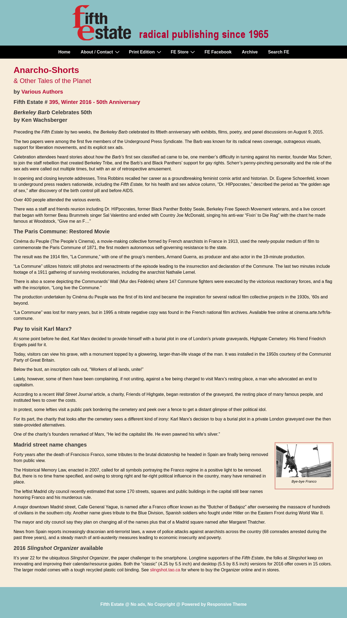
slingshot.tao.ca (165, 570)
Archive (250, 52)
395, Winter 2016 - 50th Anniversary (94, 102)
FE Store (184, 52)
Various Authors (42, 92)
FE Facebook (218, 52)
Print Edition (146, 52)
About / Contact (101, 52)
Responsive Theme (227, 604)
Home (64, 52)
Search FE (278, 52)
